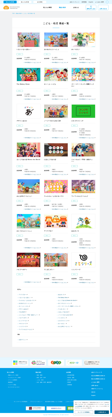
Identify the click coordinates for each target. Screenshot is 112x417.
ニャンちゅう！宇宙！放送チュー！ (28, 315)
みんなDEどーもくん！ (64, 326)
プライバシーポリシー (36, 401)
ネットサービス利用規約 (20, 401)
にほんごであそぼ (63, 312)
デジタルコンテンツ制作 (14, 377)
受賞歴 (69, 382)
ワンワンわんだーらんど (25, 329)
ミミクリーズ (22, 326)
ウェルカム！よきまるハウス (27, 300)
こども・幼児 (40, 380)
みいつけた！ (61, 323)
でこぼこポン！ (62, 309)
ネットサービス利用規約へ (84, 412)
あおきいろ (61, 294)
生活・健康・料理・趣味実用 (44, 382)
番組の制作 (62, 7)
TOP (13, 13)
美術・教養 (39, 375)
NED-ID (93, 392)
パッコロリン (61, 317)
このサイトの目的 (70, 401)
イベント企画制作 (12, 380)
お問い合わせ (94, 385)
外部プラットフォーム (97, 388)
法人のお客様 (10, 2)
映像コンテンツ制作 (13, 375)
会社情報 (40, 2)
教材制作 (10, 382)
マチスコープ (22, 323)
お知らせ (76, 7)
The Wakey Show (63, 297)
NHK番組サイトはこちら (32, 62)
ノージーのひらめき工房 (65, 315)
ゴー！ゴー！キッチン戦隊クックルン (68, 306)
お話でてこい (22, 339)
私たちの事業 (47, 7)
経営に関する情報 (71, 380)
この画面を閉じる (102, 412)
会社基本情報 (70, 375)
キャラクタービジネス (14, 387)
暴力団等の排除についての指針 (54, 401)
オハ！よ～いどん (24, 306)
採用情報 (84, 2)
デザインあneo (23, 309)
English (91, 2)
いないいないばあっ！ (25, 297)
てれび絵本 (22, 312)
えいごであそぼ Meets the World (67, 300)
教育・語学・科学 (41, 377)
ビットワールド (23, 320)
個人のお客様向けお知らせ (98, 379)
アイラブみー (22, 294)
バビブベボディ (23, 317)
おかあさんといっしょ (25, 303)
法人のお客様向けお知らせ (98, 375)
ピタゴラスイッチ (63, 320)
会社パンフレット (75, 2)
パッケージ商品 (12, 384)
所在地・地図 (70, 377)
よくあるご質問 (99, 2)
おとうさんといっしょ (64, 303)
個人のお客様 (25, 2)
